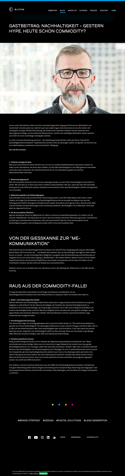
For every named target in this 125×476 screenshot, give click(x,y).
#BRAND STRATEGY (29, 421)
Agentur (72, 11)
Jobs (113, 11)
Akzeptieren (43, 473)
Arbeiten (52, 11)
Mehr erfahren (34, 473)
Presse (93, 11)
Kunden (83, 11)
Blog (62, 11)
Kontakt (104, 11)
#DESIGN (48, 421)
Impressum (76, 437)
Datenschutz (92, 437)
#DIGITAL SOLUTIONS (68, 421)
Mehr (62, 437)
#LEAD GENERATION (95, 421)
